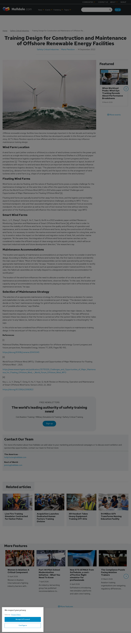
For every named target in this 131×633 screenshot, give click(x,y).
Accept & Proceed (23, 629)
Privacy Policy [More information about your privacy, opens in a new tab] (16, 625)
